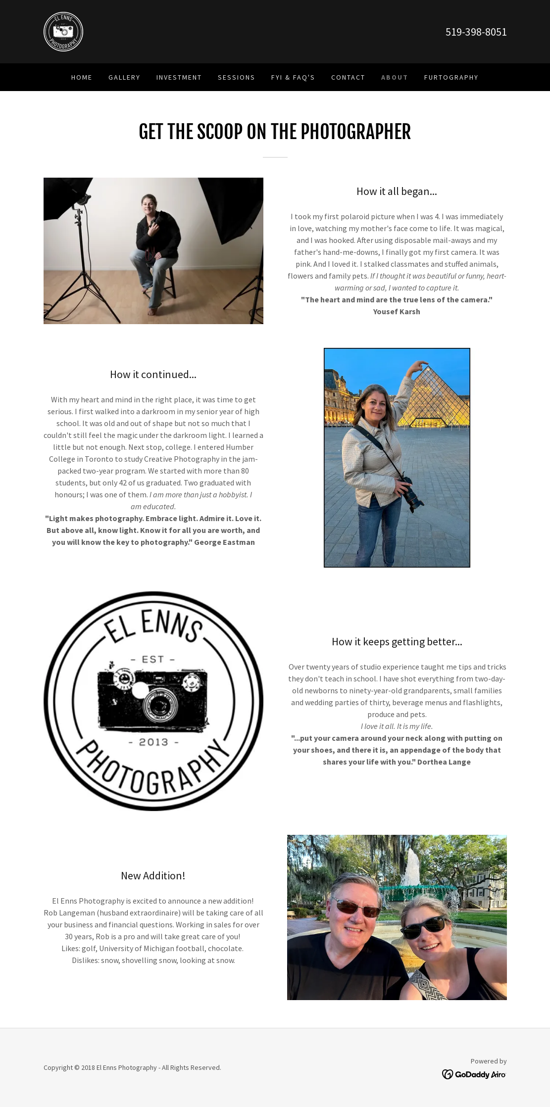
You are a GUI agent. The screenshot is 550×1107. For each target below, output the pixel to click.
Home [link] (82, 77)
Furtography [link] (451, 77)
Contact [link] (348, 77)
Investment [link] (179, 77)
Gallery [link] (124, 77)
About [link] (394, 77)
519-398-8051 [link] (476, 32)
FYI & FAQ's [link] (293, 77)
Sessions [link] (236, 77)
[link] (63, 31)
